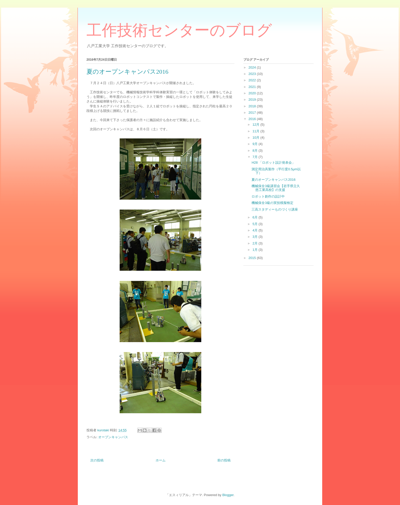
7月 (256, 157)
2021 (252, 87)
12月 (256, 124)
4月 (256, 230)
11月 (256, 131)
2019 (252, 99)
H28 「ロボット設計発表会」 (273, 162)
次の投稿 (97, 460)
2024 (252, 67)
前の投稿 (224, 460)
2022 (252, 80)
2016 (252, 119)
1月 (256, 250)
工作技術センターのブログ (179, 30)
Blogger (227, 495)
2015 (252, 258)
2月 (256, 243)
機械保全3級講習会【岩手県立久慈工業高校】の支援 (276, 188)
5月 (256, 224)
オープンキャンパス (113, 437)
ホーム (161, 460)
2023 (252, 74)
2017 (252, 112)
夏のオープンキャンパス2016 (273, 180)
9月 (256, 144)
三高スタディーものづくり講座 (275, 209)
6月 (256, 217)
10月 (256, 137)
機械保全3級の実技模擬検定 (272, 203)
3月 (256, 237)
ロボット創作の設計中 (268, 196)
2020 (252, 93)
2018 (252, 106)
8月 (256, 150)
